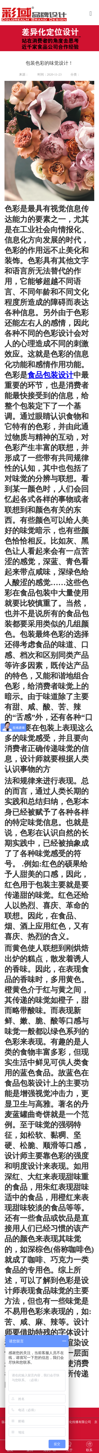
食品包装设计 (50, 375)
